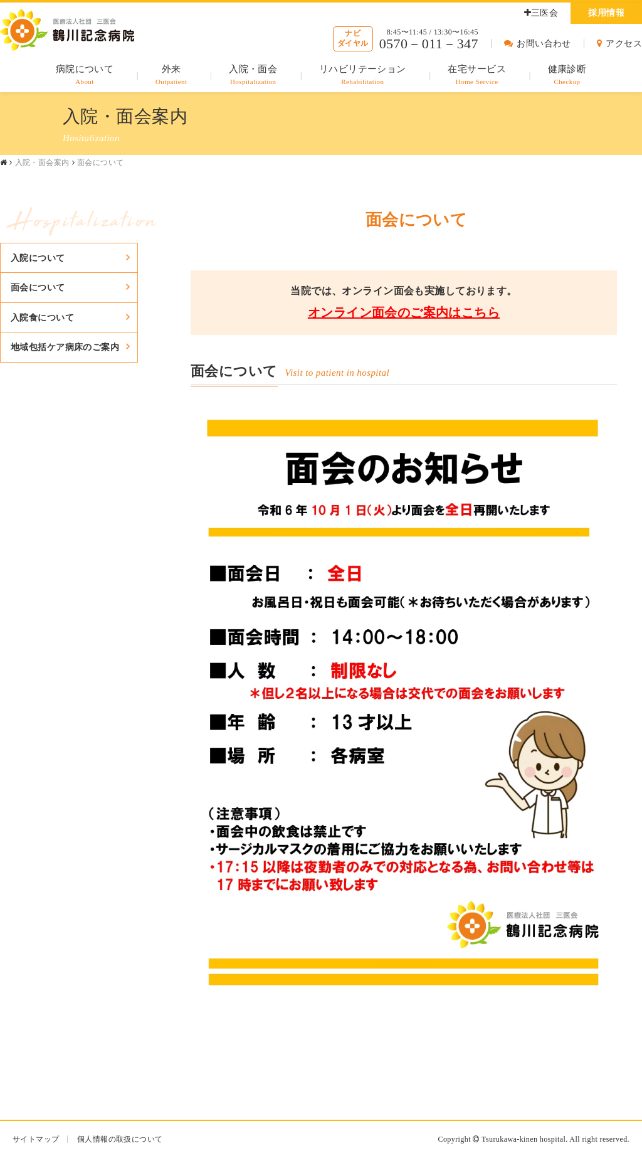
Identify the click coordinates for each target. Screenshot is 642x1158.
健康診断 (567, 76)
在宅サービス (477, 76)
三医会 (541, 13)
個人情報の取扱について (120, 1139)
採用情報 (606, 13)
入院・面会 (253, 76)
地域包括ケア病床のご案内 (65, 347)
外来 (171, 76)
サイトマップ (36, 1139)
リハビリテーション (362, 76)
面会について (38, 287)
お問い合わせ (537, 43)
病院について (85, 76)
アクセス (619, 43)
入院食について (42, 317)
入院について (38, 258)
